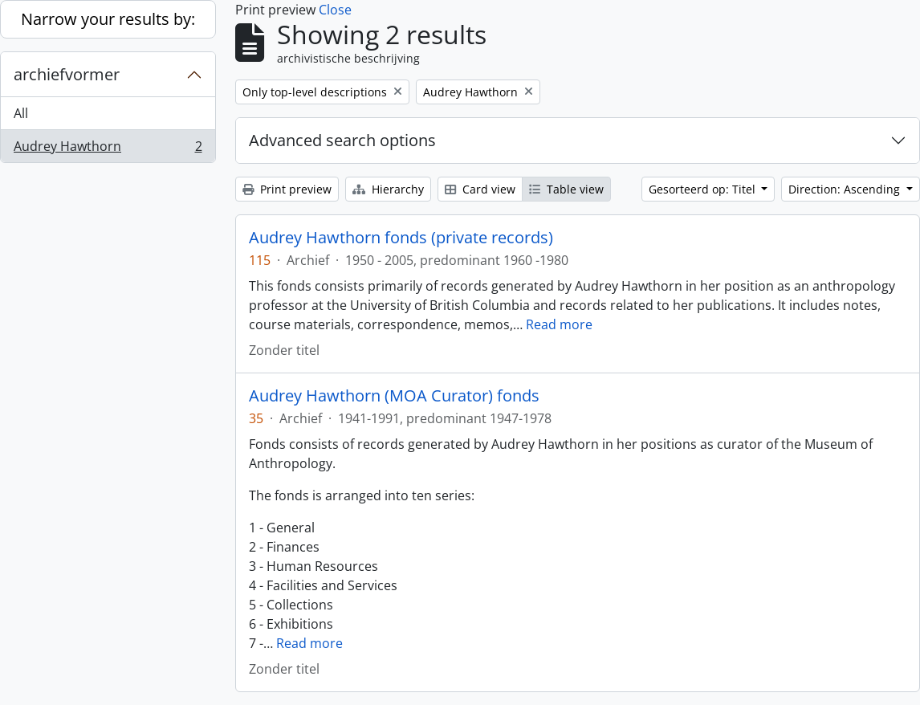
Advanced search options (342, 140)
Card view (480, 189)
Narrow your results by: (108, 19)
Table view (566, 189)
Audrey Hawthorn (107, 149)
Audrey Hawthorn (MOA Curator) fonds (394, 395)
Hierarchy (388, 189)
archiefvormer (67, 74)
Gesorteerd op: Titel (704, 189)
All (21, 113)
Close (335, 9)
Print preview (287, 189)
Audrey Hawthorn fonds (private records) (401, 237)
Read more (559, 324)
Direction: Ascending (845, 189)
